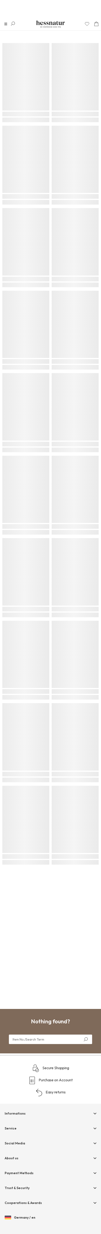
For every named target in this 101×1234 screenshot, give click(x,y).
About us (11, 1158)
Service (11, 1128)
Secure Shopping (50, 1068)
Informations (15, 1113)
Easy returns (50, 1092)
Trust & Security (17, 1188)
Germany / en (20, 1217)
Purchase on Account (50, 1080)
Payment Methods (19, 1173)
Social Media (15, 1143)
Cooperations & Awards (23, 1203)
